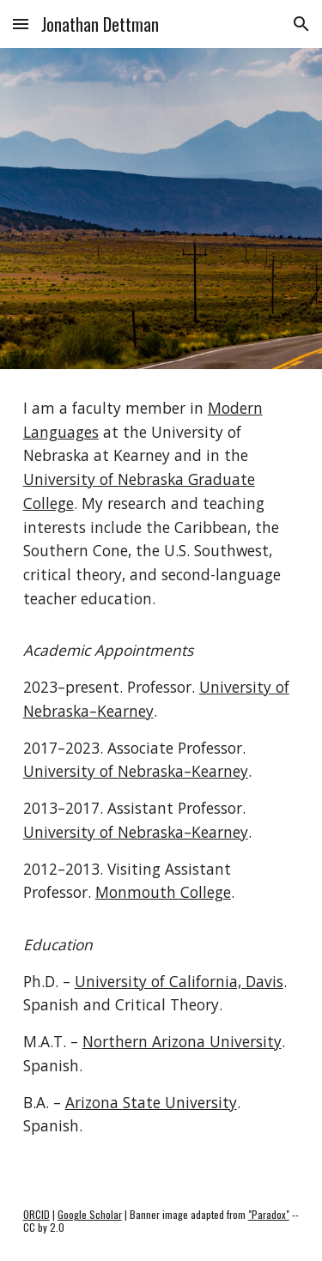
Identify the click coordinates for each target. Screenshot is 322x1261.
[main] (161, 775)
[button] (20, 23)
